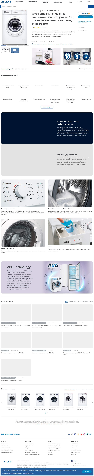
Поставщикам (51, 454)
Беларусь (73, 465)
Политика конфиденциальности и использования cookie (24, 472)
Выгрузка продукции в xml (54, 450)
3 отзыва (44, 29)
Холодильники (18, 2)
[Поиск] (92, 2)
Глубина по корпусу (69, 391)
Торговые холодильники (51, 2)
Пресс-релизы (72, 303)
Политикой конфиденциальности (40, 465)
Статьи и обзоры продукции (85, 303)
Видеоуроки (27, 448)
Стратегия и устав (75, 452)
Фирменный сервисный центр (32, 452)
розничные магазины (58, 428)
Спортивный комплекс (76, 450)
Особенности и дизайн (7, 70)
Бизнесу (74, 2)
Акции (72, 448)
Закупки (50, 452)
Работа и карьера (75, 446)
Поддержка (68, 2)
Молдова (77, 465)
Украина (84, 465)
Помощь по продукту (29, 443)
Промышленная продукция (54, 443)
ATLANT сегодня (75, 443)
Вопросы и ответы (29, 446)
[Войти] (89, 2)
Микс (66, 303)
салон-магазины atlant (38, 428)
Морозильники (27, 2)
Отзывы (27, 70)
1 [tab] (45, 417)
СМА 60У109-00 (35, 12)
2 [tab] (47, 417)
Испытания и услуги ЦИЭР (54, 446)
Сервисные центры (29, 450)
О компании (79, 2)
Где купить (62, 2)
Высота (78, 391)
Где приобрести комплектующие (32, 454)
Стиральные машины (38, 2)
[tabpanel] (12, 405)
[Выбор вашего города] (84, 2)
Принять (85, 470)
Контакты (73, 454)
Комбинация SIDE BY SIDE (7, 450)
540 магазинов (81, 22)
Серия (83, 391)
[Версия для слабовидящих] (86, 2)
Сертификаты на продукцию (54, 448)
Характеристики (19, 70)
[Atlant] (6, 2)
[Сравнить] (81, 29)
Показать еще (47, 108)
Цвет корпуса (89, 391)
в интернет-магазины (47, 428)
